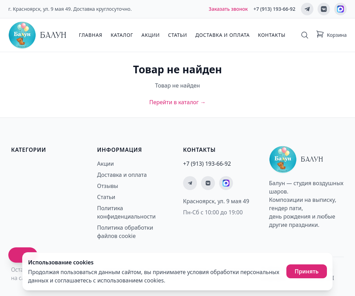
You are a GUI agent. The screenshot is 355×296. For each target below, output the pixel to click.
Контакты (271, 35)
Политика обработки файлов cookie (125, 232)
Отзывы (107, 186)
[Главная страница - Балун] (37, 35)
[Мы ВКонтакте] (324, 9)
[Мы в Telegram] (307, 9)
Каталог (122, 35)
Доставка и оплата (223, 35)
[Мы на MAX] (340, 9)
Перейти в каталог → (177, 102)
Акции (150, 35)
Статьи (177, 35)
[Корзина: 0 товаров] (331, 35)
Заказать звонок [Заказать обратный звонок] (228, 9)
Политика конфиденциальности (126, 212)
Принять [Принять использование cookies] (307, 271)
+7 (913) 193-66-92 (274, 9)
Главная (90, 35)
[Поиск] (305, 35)
